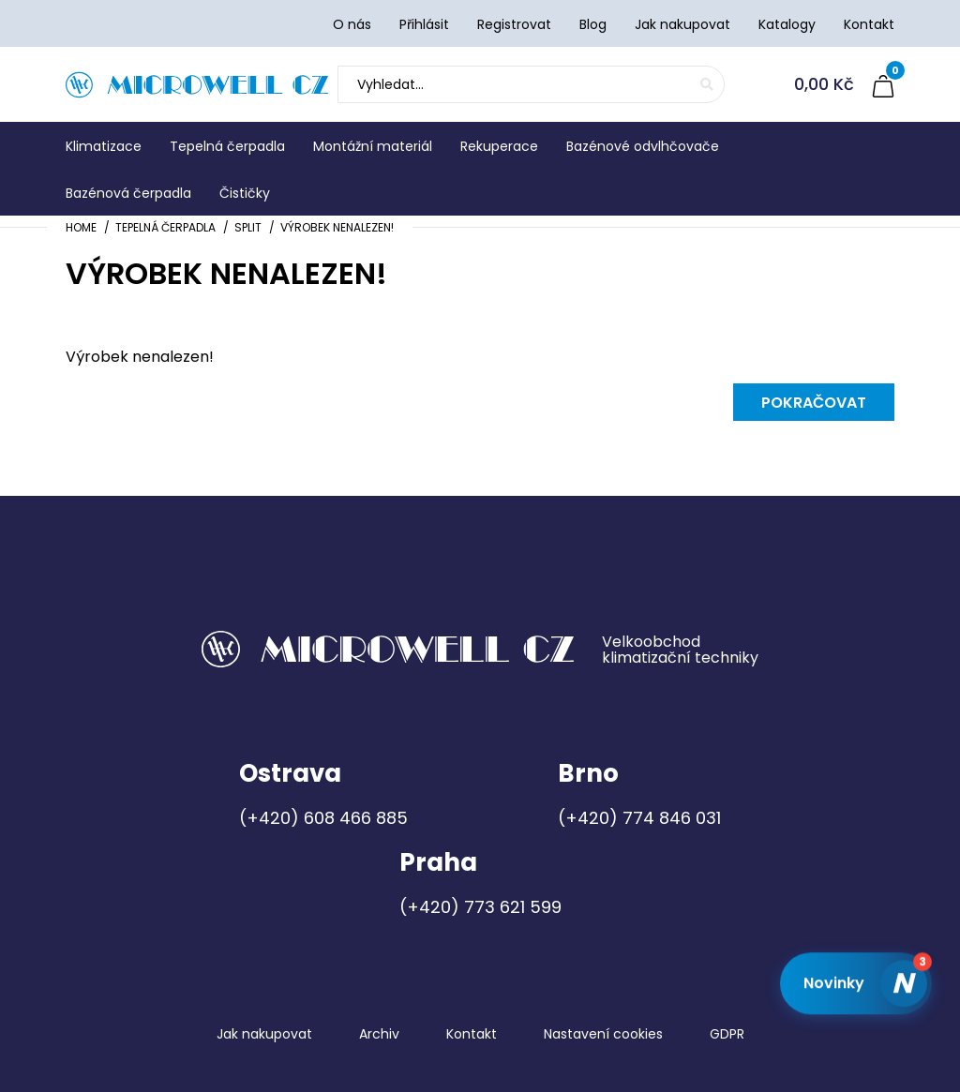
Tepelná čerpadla (165, 227)
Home (81, 227)
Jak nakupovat (264, 1034)
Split (248, 227)
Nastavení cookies (603, 1034)
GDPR (727, 1034)
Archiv (379, 1034)
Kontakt (471, 1034)
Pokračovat (813, 402)
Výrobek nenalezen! (337, 227)
